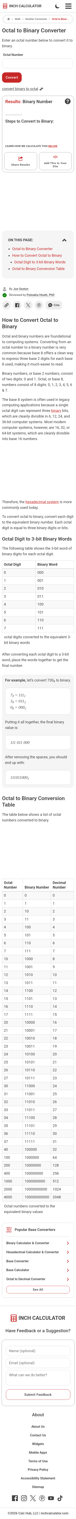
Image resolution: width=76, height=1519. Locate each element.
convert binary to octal (23, 89)
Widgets (38, 1444)
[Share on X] (28, 305)
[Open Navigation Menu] (68, 6)
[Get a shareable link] (20, 161)
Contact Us (38, 1435)
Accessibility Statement (38, 1478)
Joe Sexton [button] (20, 289)
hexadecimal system (42, 502)
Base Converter (38, 1261)
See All (38, 1289)
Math (17, 19)
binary (56, 410)
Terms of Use (38, 1461)
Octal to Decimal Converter (38, 1279)
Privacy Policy (38, 1470)
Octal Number (13, 55)
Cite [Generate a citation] (54, 305)
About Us (38, 1427)
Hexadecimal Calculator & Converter (38, 1252)
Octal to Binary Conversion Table (38, 269)
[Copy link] (6, 305)
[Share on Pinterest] (38, 305)
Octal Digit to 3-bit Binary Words (40, 262)
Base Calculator (38, 1270)
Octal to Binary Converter (32, 249)
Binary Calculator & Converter (38, 1243)
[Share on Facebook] (17, 305)
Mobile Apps (38, 1452)
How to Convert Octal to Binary (37, 255)
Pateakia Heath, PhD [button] (41, 295)
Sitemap (38, 1487)
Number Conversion (36, 19)
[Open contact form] (68, 101)
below (52, 146)
